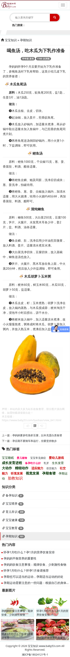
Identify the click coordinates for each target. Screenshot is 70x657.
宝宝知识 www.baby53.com (44, 646)
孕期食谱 (49, 473)
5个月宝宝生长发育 (26, 32)
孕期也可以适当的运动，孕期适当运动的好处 (33, 577)
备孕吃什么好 (33, 463)
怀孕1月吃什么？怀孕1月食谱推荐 (26, 570)
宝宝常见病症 (38, 458)
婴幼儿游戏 (56, 458)
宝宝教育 (12, 528)
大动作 (7, 468)
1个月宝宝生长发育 (4, 32)
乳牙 (46, 463)
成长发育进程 (12, 462)
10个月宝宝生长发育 (55, 32)
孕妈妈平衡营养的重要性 (20, 558)
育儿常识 (12, 512)
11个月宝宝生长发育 (60, 32)
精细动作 (21, 468)
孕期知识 (26, 40)
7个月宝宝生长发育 (38, 32)
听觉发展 (17, 473)
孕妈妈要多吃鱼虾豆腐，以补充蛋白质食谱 (37, 435)
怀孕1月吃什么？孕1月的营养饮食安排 (29, 552)
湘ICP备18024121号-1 (35, 654)
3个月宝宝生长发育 (15, 32)
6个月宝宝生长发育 (32, 32)
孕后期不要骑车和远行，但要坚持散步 (34, 441)
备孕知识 (12, 495)
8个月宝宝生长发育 (43, 32)
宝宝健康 (12, 520)
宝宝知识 (11, 40)
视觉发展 (32, 473)
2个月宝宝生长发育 (9, 32)
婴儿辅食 (22, 458)
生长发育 (58, 463)
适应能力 (37, 468)
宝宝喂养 (12, 504)
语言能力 (51, 468)
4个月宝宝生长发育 (21, 32)
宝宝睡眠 (8, 458)
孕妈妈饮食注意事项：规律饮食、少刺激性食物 (35, 564)
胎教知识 (15, 478)
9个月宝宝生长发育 (49, 32)
